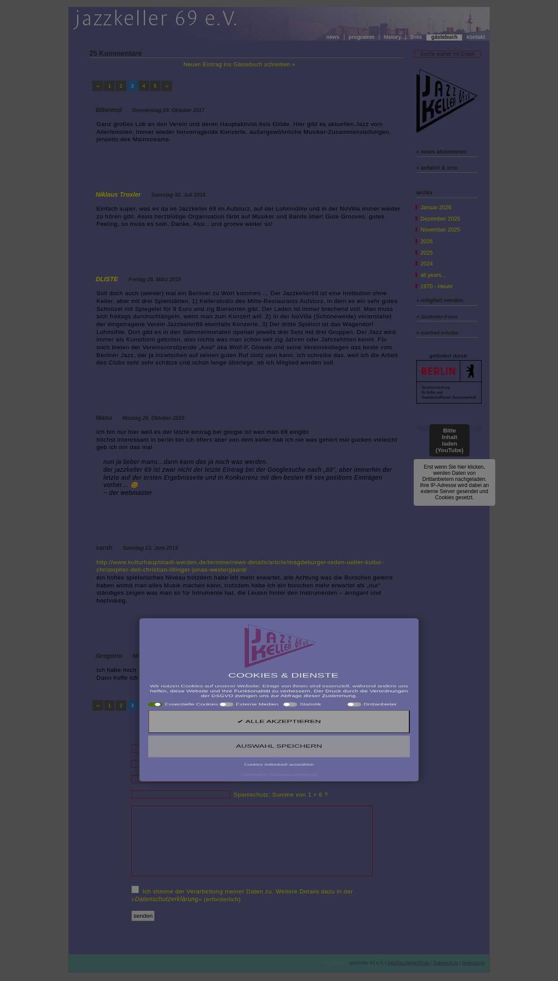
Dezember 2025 (440, 218)
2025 (426, 252)
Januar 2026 (435, 207)
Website (245, 779)
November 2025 (440, 229)
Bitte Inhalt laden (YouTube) (449, 440)
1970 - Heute (436, 286)
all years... (433, 275)
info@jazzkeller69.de (409, 963)
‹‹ (97, 86)
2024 (426, 263)
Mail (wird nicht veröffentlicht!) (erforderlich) (296, 764)
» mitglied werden (439, 300)
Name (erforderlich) (261, 749)
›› (166, 86)
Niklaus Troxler (118, 194)
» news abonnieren (441, 151)
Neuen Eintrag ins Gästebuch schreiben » (240, 64)
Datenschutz (446, 963)
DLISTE (106, 279)
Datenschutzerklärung (166, 899)
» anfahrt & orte (437, 167)
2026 (426, 241)
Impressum (473, 963)
